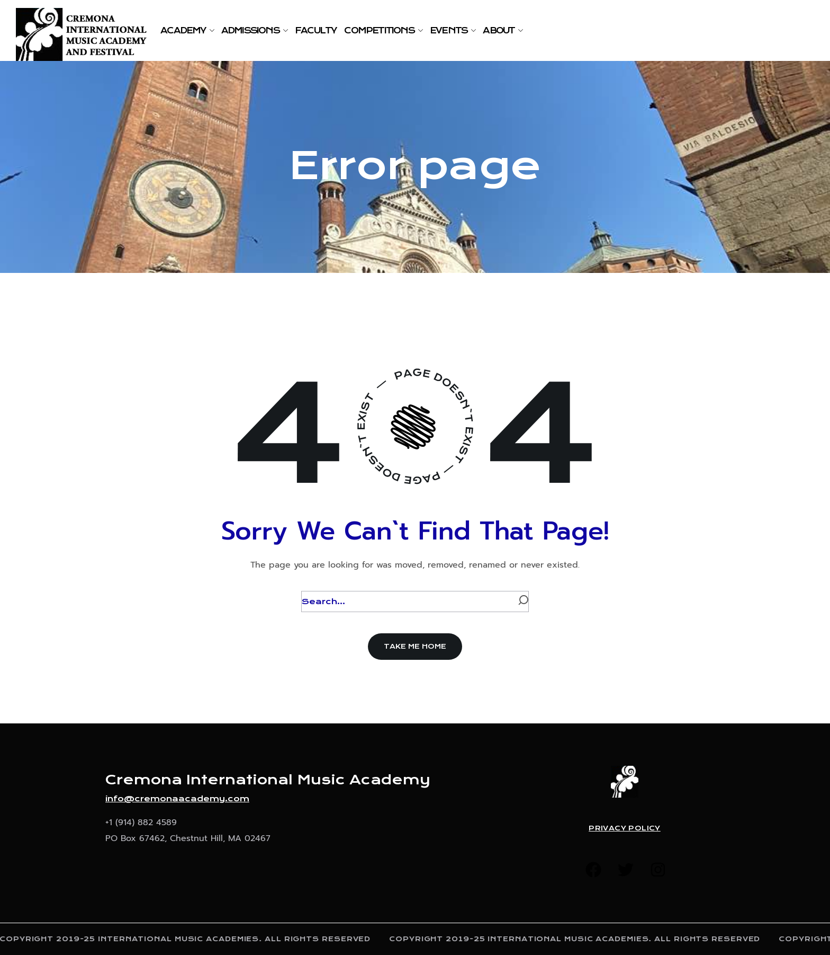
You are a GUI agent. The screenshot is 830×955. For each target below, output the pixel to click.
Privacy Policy (625, 828)
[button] (415, 646)
